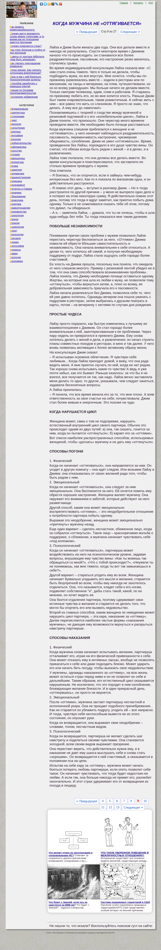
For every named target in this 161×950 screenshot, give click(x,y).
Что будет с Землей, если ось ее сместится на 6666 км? (68, 903)
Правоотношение (20, 207)
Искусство (16, 150)
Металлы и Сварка (21, 188)
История (15, 154)
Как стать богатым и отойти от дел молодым (27, 51)
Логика (14, 165)
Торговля (15, 238)
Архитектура (17, 112)
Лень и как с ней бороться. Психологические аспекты (25, 78)
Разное (14, 219)
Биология (15, 124)
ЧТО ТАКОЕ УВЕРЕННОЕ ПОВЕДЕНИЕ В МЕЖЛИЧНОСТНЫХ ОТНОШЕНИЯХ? (125, 854)
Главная (124, 3)
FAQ (151, 3)
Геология (15, 139)
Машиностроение (20, 177)
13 (117, 807)
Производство (18, 211)
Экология (15, 257)
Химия (13, 253)
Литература (17, 162)
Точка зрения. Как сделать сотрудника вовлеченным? (25, 71)
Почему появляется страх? (26, 46)
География (16, 135)
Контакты (138, 3)
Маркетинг (16, 169)
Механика (15, 192)
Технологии (16, 234)
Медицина (16, 181)
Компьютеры (17, 158)
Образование (18, 196)
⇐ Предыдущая (86, 31)
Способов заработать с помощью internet (23, 85)
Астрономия (17, 116)
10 (145, 801)
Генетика (15, 131)
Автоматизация (19, 108)
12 (110, 807)
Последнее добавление (24, 96)
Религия (14, 223)
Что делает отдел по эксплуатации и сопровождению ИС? (70, 854)
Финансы (15, 249)
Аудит (13, 120)
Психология (17, 215)
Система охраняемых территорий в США (125, 902)
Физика (14, 242)
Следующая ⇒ (130, 31)
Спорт (13, 230)
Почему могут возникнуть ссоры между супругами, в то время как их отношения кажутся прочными (27, 38)
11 (103, 807)
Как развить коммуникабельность (22, 28)
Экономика (16, 261)
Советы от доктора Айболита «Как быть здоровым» (27, 58)
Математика (17, 173)
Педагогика (16, 200)
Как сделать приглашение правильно (25, 65)
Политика (15, 204)
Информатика (18, 146)
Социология (17, 226)
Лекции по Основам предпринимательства (23, 91)
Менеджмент (17, 185)
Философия (17, 245)
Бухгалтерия (17, 127)
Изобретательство (20, 143)
